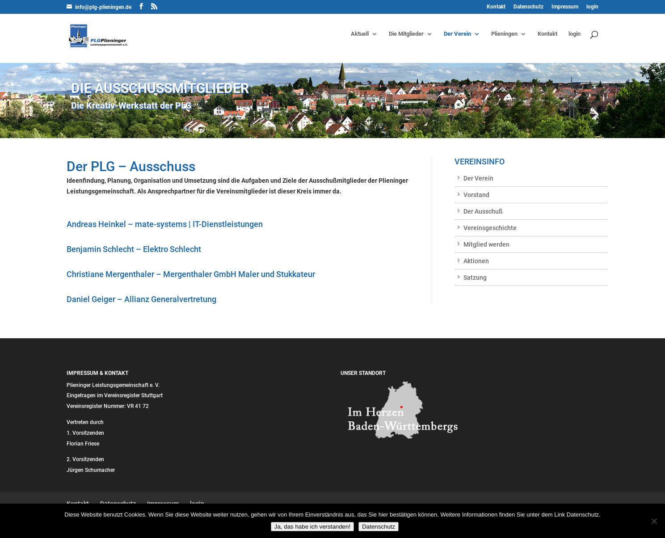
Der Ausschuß (483, 211)
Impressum (564, 7)
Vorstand (476, 194)
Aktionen (476, 261)
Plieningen (504, 34)
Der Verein (457, 34)
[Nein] (653, 521)
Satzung (475, 277)
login (592, 7)
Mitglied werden (486, 244)
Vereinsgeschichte (490, 227)
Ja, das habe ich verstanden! (312, 526)
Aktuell (360, 34)
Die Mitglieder (406, 34)
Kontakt (496, 7)
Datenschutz (528, 7)
